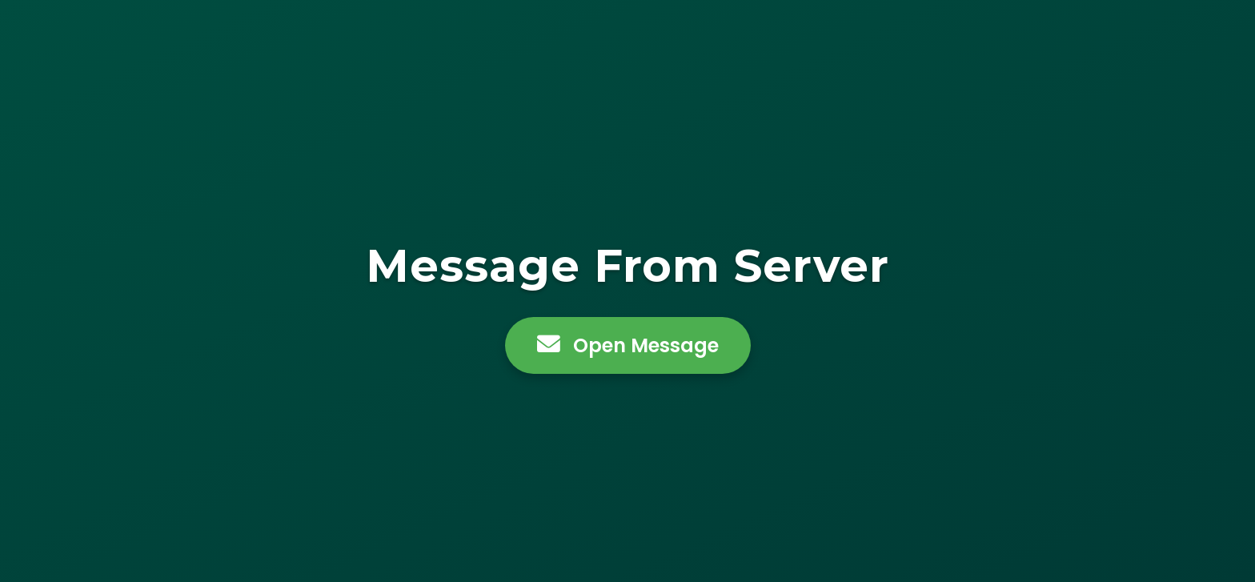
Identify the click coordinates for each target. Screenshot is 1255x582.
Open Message (628, 345)
